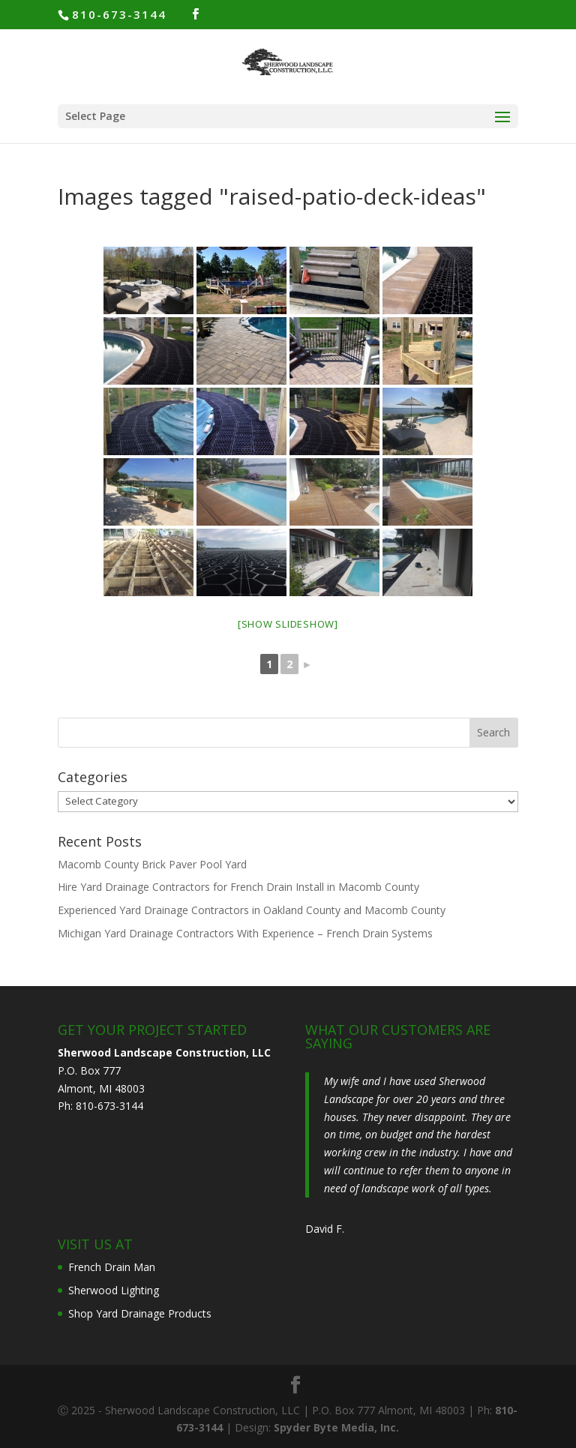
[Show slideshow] (288, 624)
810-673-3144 (119, 14)
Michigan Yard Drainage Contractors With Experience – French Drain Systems (245, 933)
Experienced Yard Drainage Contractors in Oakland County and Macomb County (252, 910)
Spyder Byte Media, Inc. (336, 1427)
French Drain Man (111, 1267)
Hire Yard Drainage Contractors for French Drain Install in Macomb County (238, 887)
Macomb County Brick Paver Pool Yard (152, 864)
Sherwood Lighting (113, 1290)
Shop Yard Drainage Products (140, 1313)
